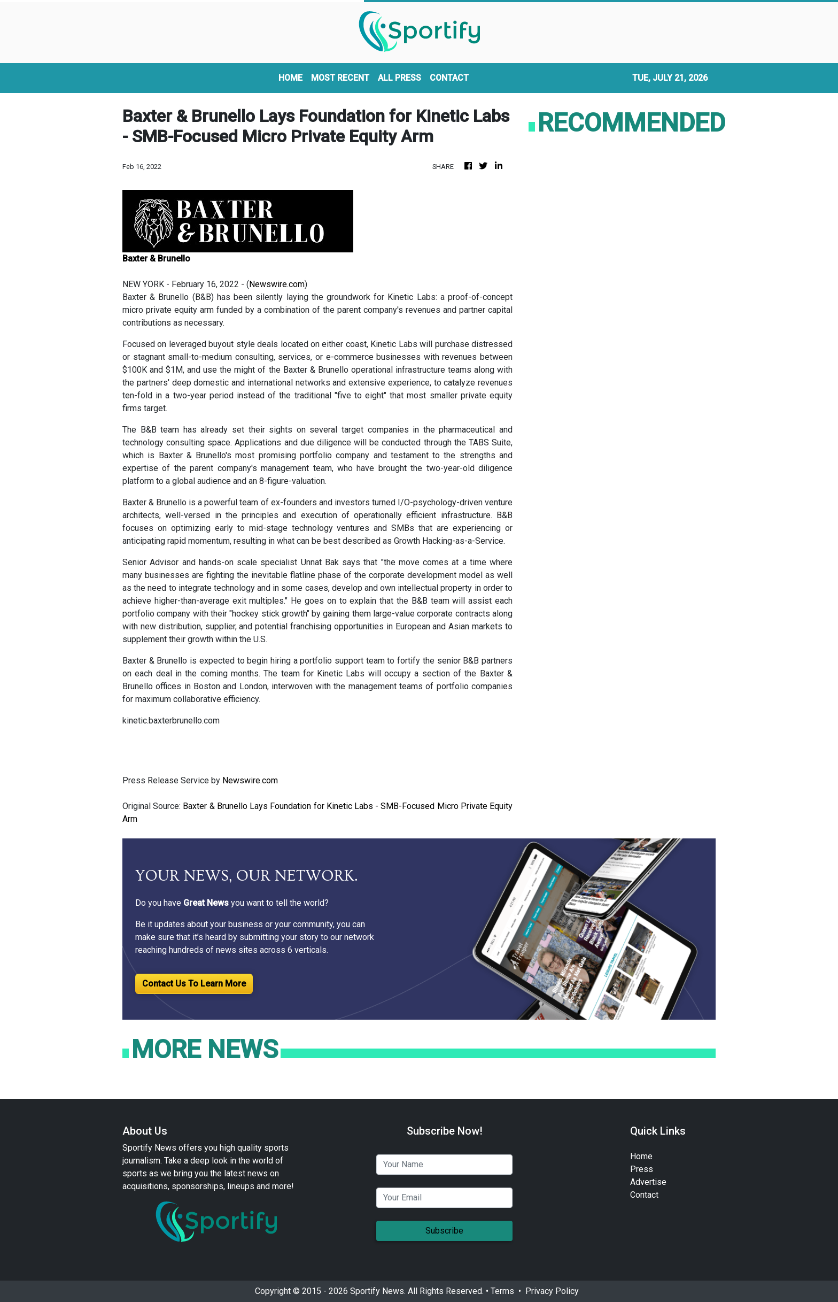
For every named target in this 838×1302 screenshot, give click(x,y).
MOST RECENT (340, 78)
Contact (644, 1195)
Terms (502, 1291)
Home (641, 1156)
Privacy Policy (552, 1291)
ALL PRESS (399, 78)
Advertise (648, 1182)
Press (641, 1169)
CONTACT (449, 78)
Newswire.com (277, 284)
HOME (290, 78)
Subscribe (444, 1231)
